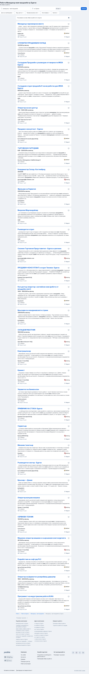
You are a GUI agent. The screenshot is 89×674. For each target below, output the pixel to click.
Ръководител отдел (26, 229)
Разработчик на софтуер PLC (29, 559)
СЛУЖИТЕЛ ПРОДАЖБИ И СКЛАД (32, 43)
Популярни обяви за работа (59, 623)
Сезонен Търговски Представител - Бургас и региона (39, 249)
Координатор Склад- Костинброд (31, 169)
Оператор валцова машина (29, 498)
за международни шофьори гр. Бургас (43, 631)
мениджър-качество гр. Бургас (23, 643)
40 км (58, 8)
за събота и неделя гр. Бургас (41, 635)
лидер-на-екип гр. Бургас (22, 639)
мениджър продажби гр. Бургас (23, 645)
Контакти (23, 657)
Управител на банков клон (28, 389)
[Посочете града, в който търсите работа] (46, 9)
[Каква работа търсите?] (15, 9)
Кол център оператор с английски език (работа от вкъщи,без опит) (38, 288)
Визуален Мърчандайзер (28, 210)
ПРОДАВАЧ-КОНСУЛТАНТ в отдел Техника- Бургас (39, 268)
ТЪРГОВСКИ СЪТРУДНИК (28, 148)
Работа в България (26, 663)
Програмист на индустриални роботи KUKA (35, 596)
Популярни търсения (22, 618)
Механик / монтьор (25, 445)
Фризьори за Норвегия (27, 189)
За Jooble (23, 655)
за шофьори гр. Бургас (39, 627)
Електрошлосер (24, 351)
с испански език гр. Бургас (40, 641)
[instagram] (76, 652)
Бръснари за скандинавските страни (33, 310)
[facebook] (73, 652)
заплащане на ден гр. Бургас (41, 633)
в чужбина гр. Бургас (39, 625)
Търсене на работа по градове (60, 625)
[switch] (69, 17)
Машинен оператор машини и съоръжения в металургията (42, 538)
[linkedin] (83, 652)
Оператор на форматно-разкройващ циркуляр (36, 577)
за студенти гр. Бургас (39, 637)
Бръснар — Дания (25, 480)
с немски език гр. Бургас (40, 639)
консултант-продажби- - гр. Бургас (24, 641)
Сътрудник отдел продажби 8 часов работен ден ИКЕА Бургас (40, 87)
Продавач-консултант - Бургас (30, 129)
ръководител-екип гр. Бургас (22, 632)
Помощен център (25, 661)
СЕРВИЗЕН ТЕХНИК (25, 517)
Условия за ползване (9, 670)
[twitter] (79, 652)
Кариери (23, 659)
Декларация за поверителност (24, 670)
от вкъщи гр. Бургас (38, 623)
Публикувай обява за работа (44, 658)
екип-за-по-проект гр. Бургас (22, 634)
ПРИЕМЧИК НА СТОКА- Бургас (30, 409)
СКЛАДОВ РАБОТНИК (26, 330)
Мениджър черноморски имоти (31, 24)
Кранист (21, 370)
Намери (84, 8)
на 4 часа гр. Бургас (39, 629)
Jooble (83, 670)
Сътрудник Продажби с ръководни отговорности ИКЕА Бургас (40, 64)
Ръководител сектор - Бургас (30, 463)
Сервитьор (22, 426)
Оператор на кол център (28, 108)
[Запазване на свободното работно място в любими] (68, 24)
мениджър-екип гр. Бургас (22, 623)
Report (67, 37)
